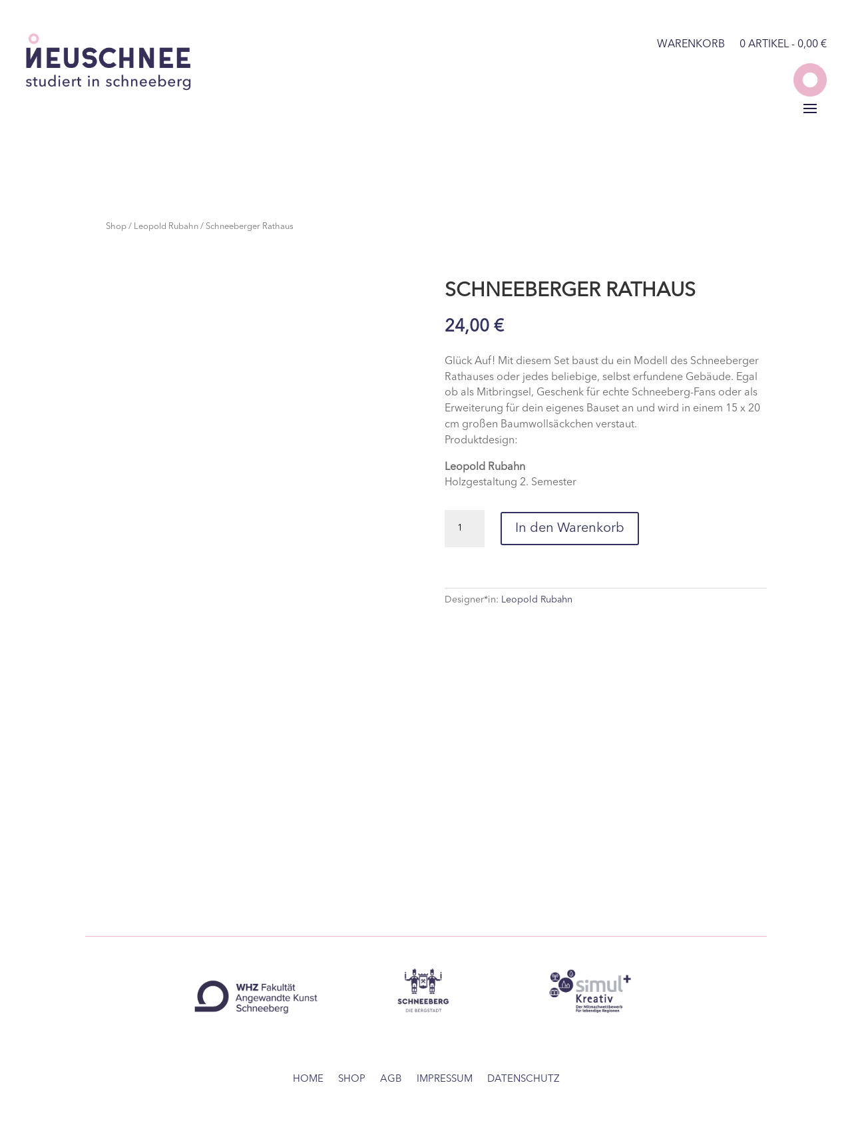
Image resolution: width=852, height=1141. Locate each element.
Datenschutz (523, 1079)
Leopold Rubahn (166, 226)
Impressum (445, 1079)
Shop (116, 226)
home (308, 1079)
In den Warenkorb (569, 528)
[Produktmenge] (465, 528)
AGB (391, 1079)
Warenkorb (691, 45)
